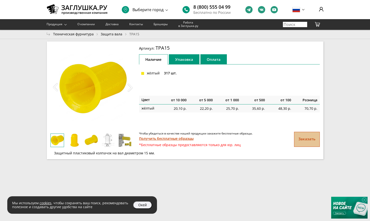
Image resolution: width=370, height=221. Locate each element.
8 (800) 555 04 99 (211, 7)
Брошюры (161, 24)
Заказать (306, 138)
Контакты (136, 24)
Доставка (112, 24)
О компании (86, 24)
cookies (45, 203)
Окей (142, 205)
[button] (130, 87)
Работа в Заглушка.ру (188, 24)
